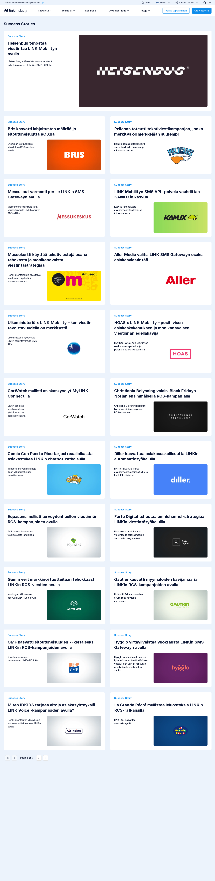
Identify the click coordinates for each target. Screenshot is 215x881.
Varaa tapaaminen (176, 10)
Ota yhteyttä (201, 10)
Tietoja (144, 10)
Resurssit (92, 10)
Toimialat (68, 10)
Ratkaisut (45, 10)
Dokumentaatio (119, 10)
